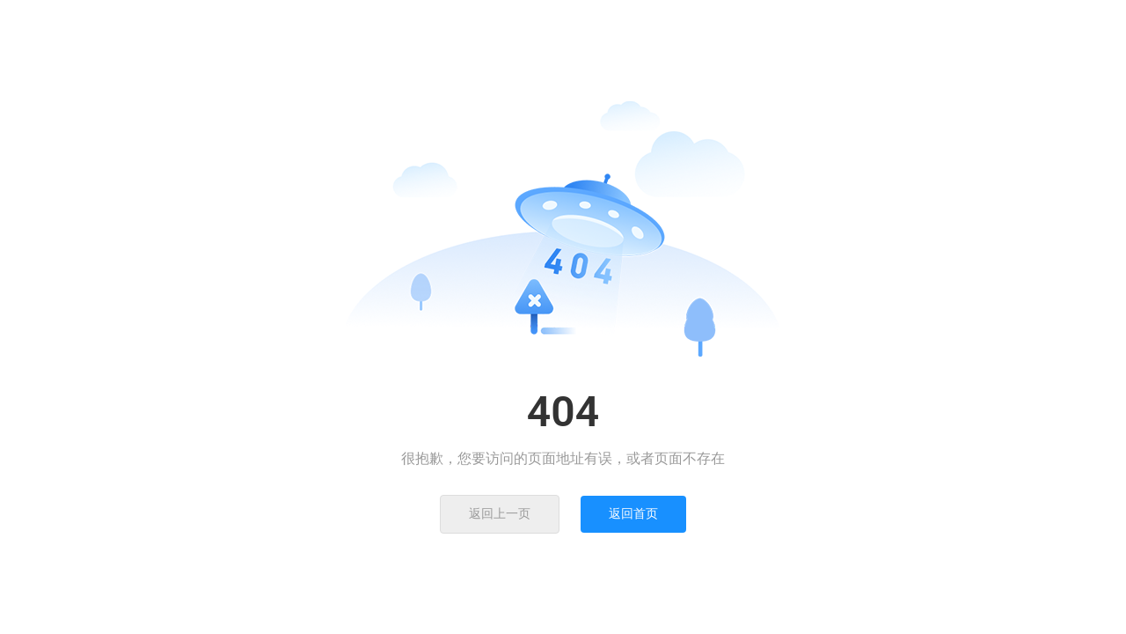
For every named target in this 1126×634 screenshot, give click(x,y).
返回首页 (633, 513)
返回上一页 (499, 513)
